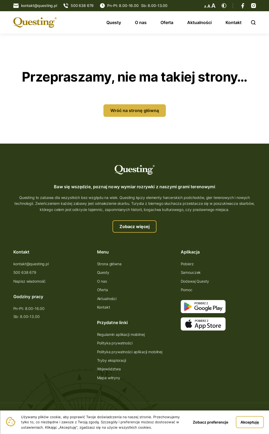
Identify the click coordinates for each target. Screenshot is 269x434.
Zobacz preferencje (210, 422)
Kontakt (234, 22)
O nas (141, 22)
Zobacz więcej (134, 226)
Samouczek (191, 272)
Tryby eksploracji (111, 360)
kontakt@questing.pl (31, 264)
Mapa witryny (108, 377)
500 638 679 (24, 272)
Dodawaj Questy (195, 281)
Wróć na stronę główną (134, 110)
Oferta (166, 22)
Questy (113, 22)
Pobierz (187, 264)
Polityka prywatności (115, 343)
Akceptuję (249, 422)
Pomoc (186, 289)
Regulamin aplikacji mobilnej (121, 334)
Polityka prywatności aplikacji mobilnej (130, 351)
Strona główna (109, 264)
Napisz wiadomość (29, 281)
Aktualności (199, 22)
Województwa (109, 369)
